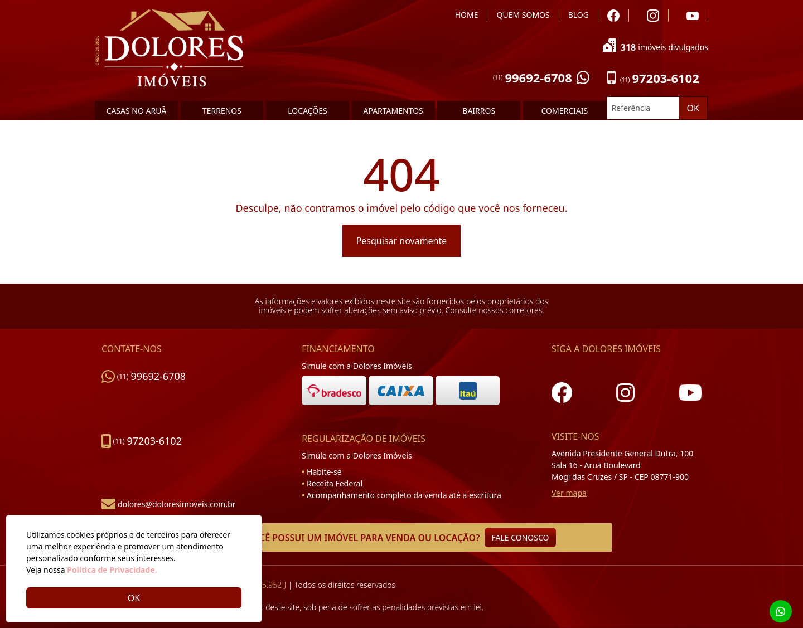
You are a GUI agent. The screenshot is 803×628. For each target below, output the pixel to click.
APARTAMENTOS (393, 110)
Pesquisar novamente (401, 241)
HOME (466, 14)
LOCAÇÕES (307, 110)
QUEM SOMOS (522, 14)
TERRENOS (221, 110)
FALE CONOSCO (520, 537)
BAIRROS (478, 110)
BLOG (578, 14)
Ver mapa (569, 493)
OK (693, 108)
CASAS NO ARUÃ (137, 110)
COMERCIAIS (564, 110)
